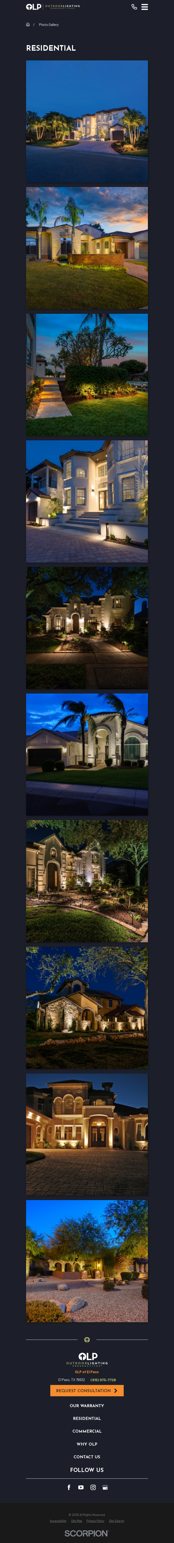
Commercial (87, 1432)
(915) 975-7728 (103, 1380)
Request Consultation (87, 1390)
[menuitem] (58, 1521)
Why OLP (87, 1445)
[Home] (53, 7)
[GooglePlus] (105, 1487)
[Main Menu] (144, 7)
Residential (87, 1419)
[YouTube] (81, 1487)
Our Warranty (87, 1406)
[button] (87, 122)
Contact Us (87, 1457)
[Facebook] (69, 1487)
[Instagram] (93, 1487)
